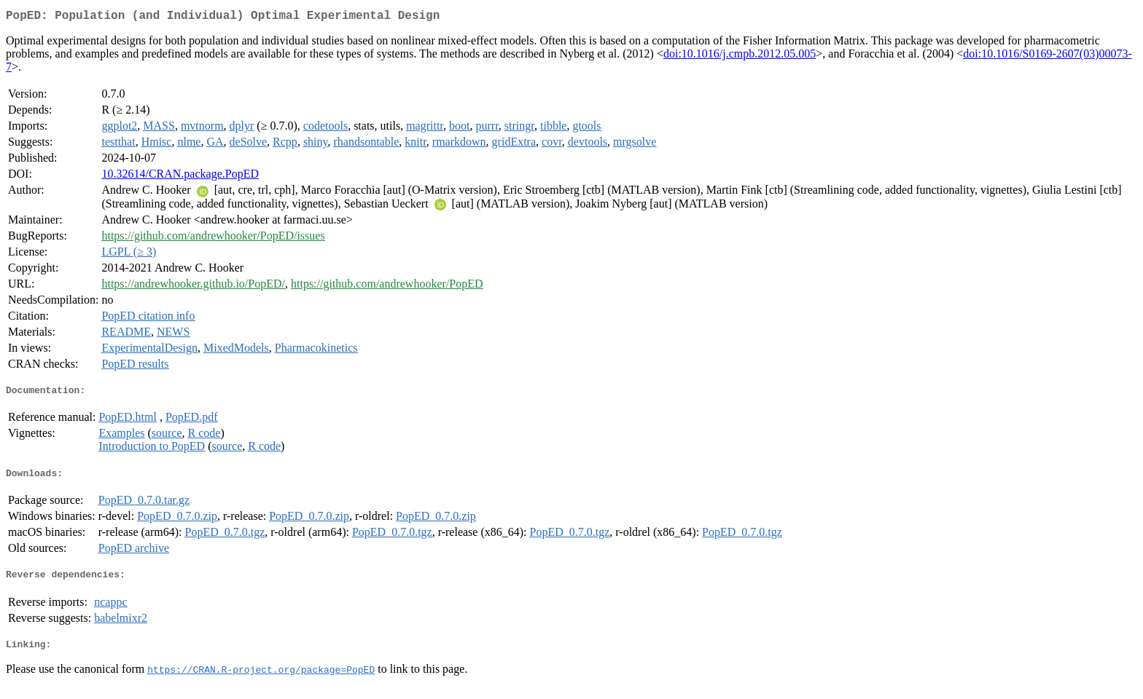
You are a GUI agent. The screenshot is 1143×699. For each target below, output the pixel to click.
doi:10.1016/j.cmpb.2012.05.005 (739, 56)
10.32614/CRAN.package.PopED (180, 176)
